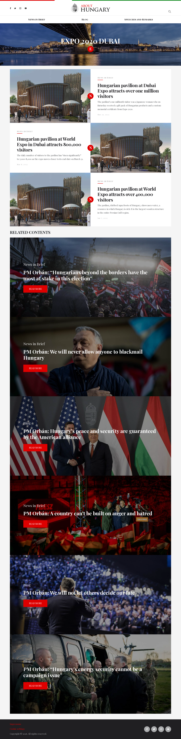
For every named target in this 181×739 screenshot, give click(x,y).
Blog (85, 19)
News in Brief (36, 19)
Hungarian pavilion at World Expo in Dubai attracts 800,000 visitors (49, 144)
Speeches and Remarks (138, 19)
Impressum (15, 724)
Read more (35, 288)
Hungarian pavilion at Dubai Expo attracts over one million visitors (128, 91)
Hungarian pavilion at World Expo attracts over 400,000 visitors (127, 194)
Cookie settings (17, 728)
